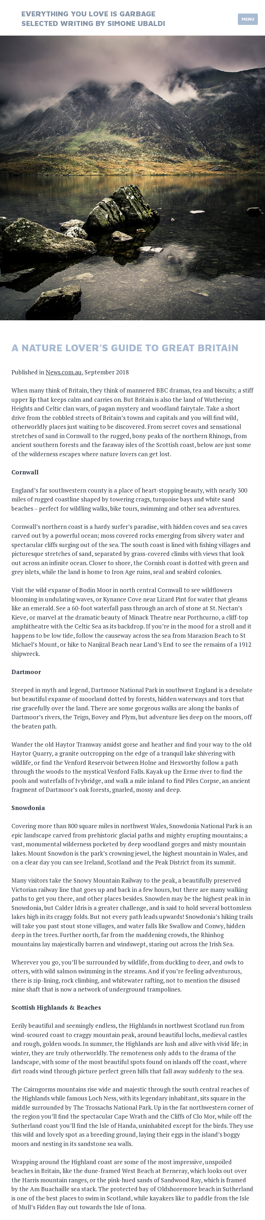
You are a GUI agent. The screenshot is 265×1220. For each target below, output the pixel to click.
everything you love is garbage (88, 13)
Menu (247, 19)
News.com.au (64, 372)
